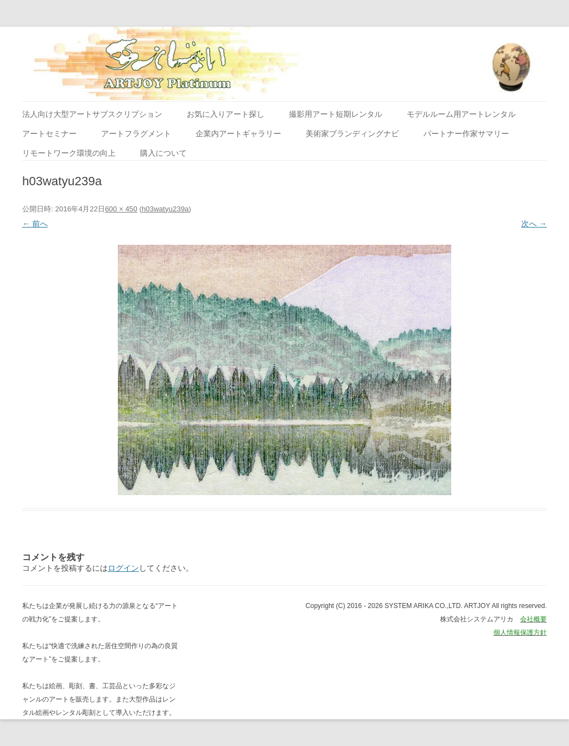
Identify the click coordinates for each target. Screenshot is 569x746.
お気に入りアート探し (225, 114)
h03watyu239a (165, 209)
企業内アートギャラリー (238, 133)
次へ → (534, 223)
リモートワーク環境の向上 (69, 153)
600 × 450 (121, 209)
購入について (163, 153)
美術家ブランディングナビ (352, 133)
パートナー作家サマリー (466, 133)
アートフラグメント (136, 133)
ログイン (123, 568)
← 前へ (35, 223)
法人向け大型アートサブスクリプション (92, 114)
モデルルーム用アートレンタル (461, 114)
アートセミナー (49, 133)
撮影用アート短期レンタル (335, 114)
